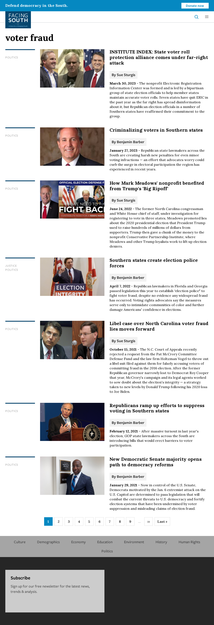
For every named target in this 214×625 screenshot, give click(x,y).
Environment (134, 541)
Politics (11, 57)
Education (105, 541)
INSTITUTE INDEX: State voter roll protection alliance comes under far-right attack (159, 57)
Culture (20, 541)
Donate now (195, 5)
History (161, 541)
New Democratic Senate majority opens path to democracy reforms (156, 462)
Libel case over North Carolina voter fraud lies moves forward (159, 326)
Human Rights (189, 541)
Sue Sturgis (126, 74)
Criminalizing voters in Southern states (156, 130)
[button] (206, 16)
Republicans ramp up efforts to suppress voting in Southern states (157, 408)
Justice (11, 266)
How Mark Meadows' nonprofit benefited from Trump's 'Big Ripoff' (157, 186)
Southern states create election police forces (154, 263)
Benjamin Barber (130, 141)
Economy (78, 541)
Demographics (48, 541)
